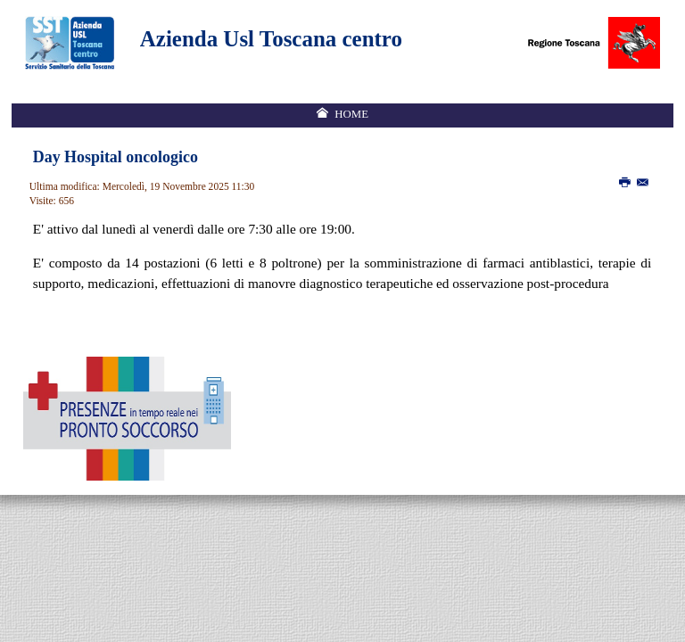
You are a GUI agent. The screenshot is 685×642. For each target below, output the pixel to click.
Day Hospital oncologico (115, 157)
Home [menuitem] (351, 114)
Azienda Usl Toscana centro (271, 39)
